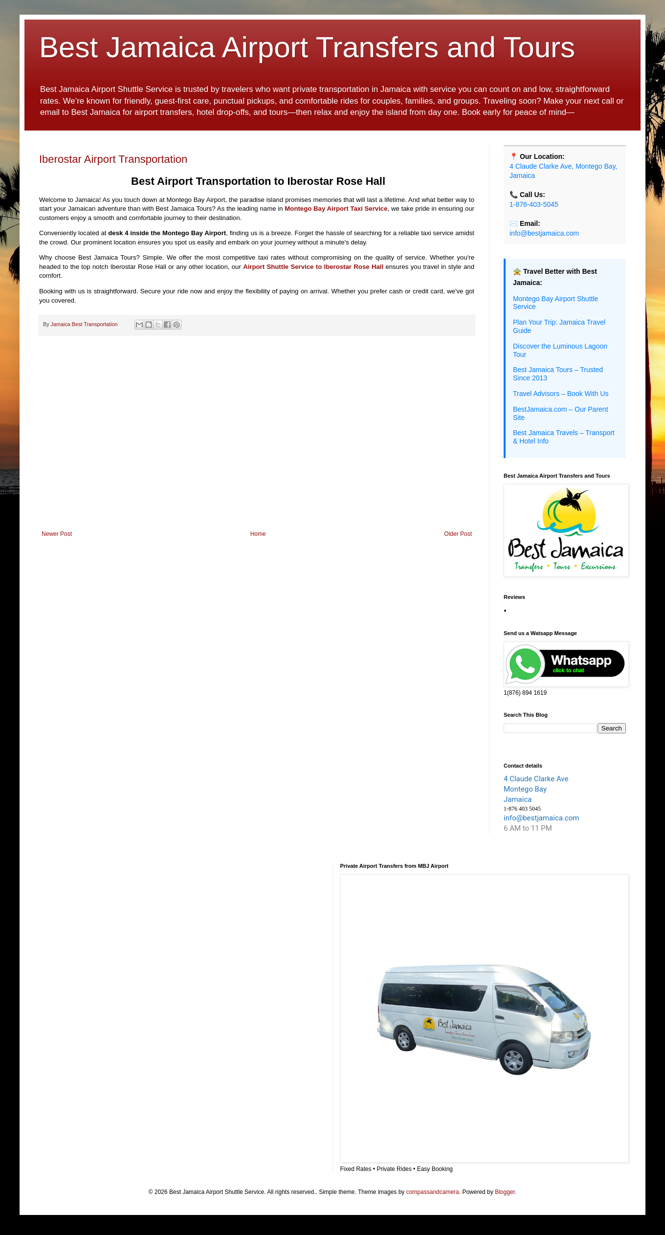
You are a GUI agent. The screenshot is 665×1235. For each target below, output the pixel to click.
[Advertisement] (256, 449)
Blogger (505, 1192)
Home (258, 533)
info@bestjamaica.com (544, 233)
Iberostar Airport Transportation (113, 159)
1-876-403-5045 (534, 204)
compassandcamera (432, 1192)
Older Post (458, 533)
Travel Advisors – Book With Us (561, 393)
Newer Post (57, 533)
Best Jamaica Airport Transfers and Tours (307, 47)
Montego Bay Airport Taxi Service (336, 208)
